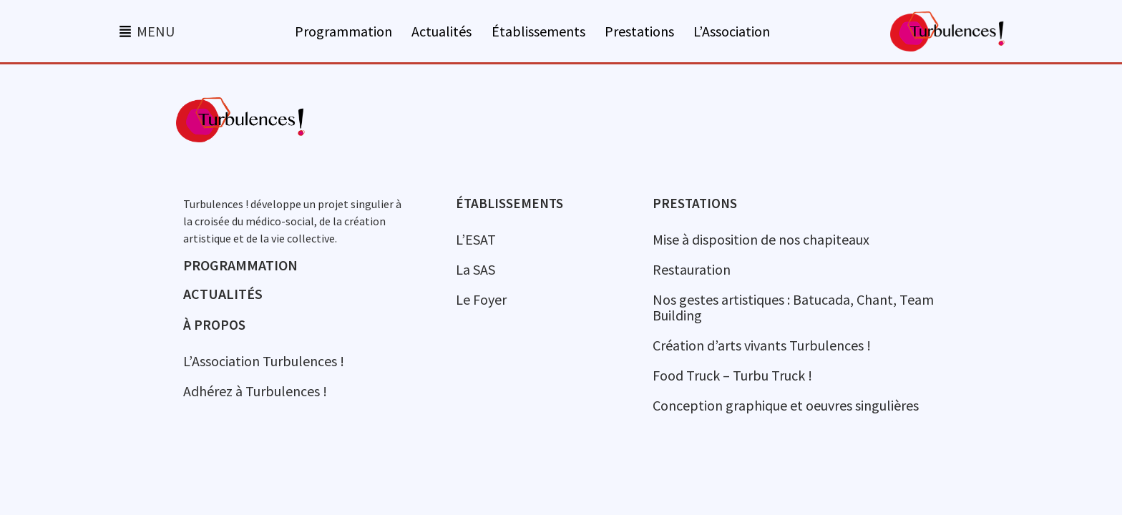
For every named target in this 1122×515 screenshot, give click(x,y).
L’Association (731, 31)
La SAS (475, 269)
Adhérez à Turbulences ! (255, 391)
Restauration (692, 269)
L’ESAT (476, 239)
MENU (156, 31)
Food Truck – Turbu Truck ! (732, 375)
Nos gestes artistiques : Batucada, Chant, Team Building (793, 307)
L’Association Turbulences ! (263, 361)
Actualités (441, 31)
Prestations (639, 31)
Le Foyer (481, 299)
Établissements (538, 31)
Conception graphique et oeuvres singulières (786, 405)
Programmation (343, 31)
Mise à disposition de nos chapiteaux (761, 239)
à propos (214, 324)
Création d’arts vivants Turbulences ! (762, 345)
